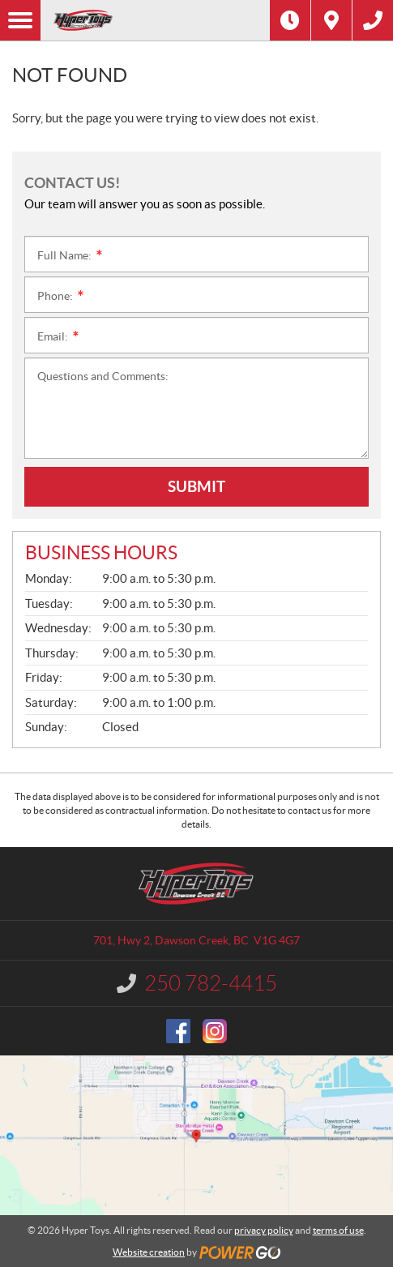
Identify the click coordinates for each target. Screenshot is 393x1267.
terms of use (338, 1230)
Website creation (149, 1252)
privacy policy (263, 1230)
